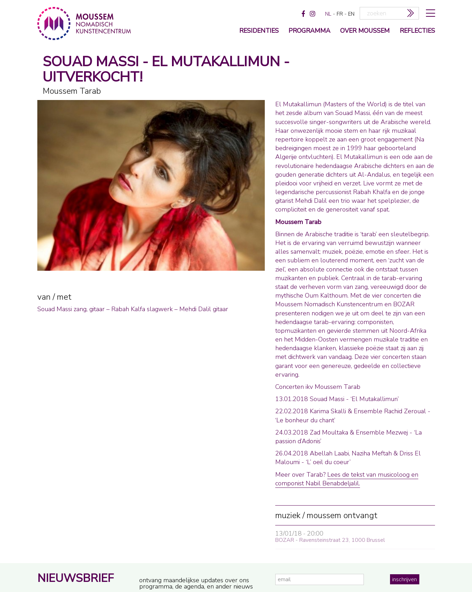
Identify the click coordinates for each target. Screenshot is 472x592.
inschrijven (404, 579)
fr (340, 13)
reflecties (417, 31)
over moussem (365, 31)
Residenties (259, 31)
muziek (287, 515)
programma (309, 31)
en (351, 13)
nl (328, 13)
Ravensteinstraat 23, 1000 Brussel (342, 540)
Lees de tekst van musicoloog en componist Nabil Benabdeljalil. (346, 478)
